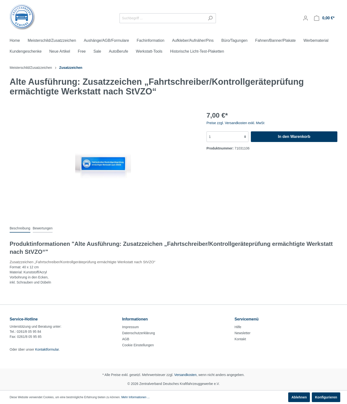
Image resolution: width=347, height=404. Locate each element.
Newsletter (242, 333)
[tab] (20, 228)
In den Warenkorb (294, 137)
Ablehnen (299, 397)
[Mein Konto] (305, 18)
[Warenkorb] (324, 18)
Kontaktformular (47, 349)
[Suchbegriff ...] (162, 18)
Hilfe (237, 327)
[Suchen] (210, 18)
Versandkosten (185, 375)
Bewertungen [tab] (43, 228)
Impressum (130, 327)
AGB (125, 339)
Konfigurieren (326, 397)
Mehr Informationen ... (135, 397)
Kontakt (240, 339)
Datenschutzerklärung (138, 333)
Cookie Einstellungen (138, 345)
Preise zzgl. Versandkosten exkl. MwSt (235, 123)
